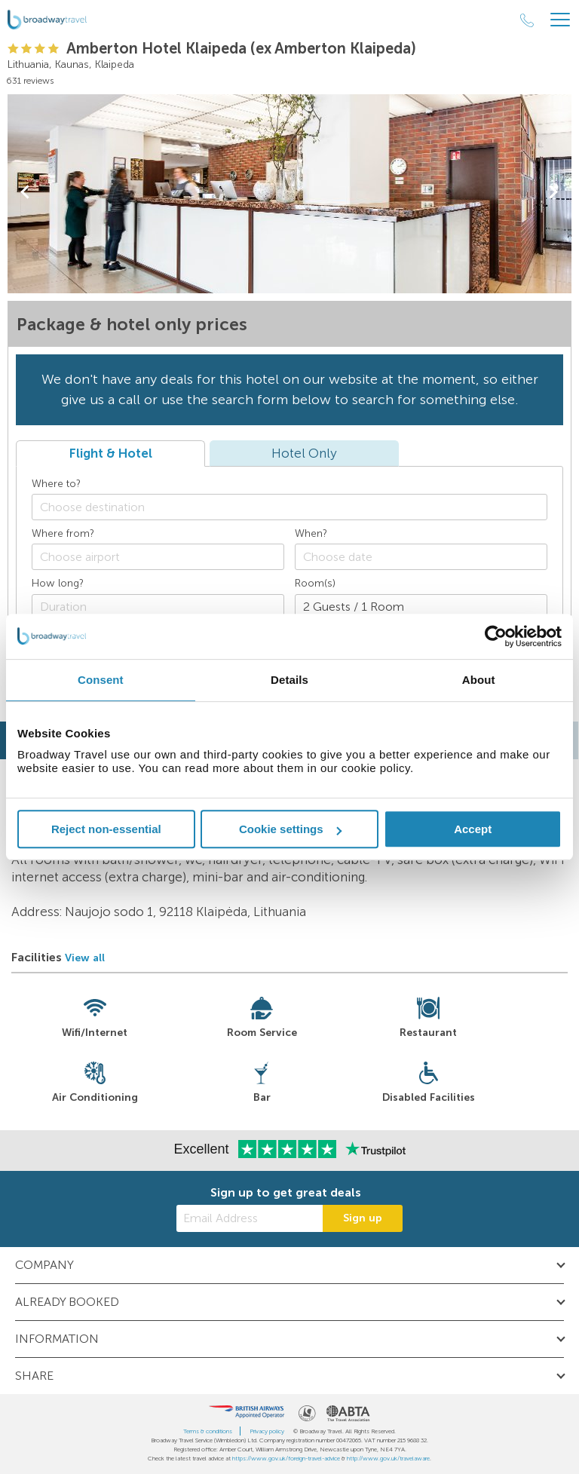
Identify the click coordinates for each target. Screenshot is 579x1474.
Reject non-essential (106, 829)
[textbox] (297, 507)
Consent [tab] (101, 679)
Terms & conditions (207, 1431)
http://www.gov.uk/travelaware (388, 1458)
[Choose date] (421, 557)
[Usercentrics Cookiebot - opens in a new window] (496, 636)
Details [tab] (289, 679)
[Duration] (158, 607)
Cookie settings (290, 829)
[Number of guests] (421, 607)
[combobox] (289, 507)
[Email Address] (249, 1218)
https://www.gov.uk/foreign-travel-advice (286, 1458)
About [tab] (478, 679)
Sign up (362, 1218)
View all (85, 958)
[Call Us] (527, 20)
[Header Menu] (560, 20)
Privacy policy (267, 1431)
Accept (473, 829)
